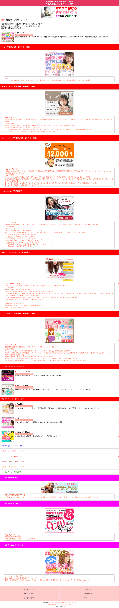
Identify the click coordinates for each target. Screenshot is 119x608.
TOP (2, 20)
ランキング (87, 589)
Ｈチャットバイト (29, 593)
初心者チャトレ (29, 589)
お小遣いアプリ (29, 598)
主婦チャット (88, 593)
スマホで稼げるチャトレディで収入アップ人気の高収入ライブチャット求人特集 (62, 603)
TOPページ (87, 598)
